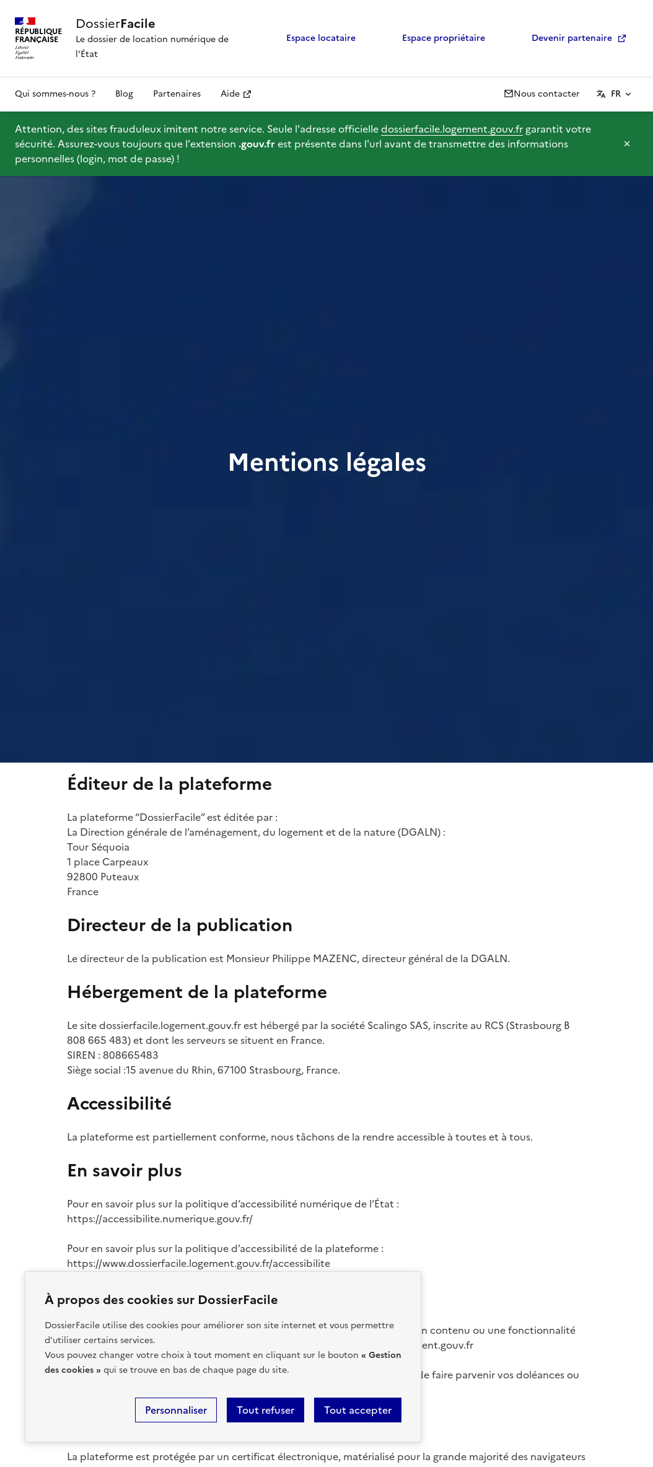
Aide (230, 93)
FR (616, 93)
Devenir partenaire (563, 38)
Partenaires (177, 93)
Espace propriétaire (435, 38)
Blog (124, 93)
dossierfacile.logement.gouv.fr (452, 128)
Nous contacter (542, 94)
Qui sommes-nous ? (55, 93)
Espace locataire (313, 38)
